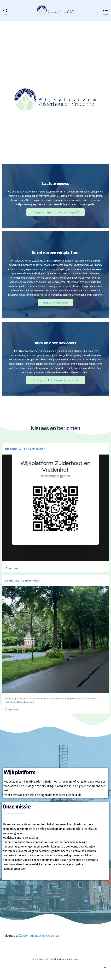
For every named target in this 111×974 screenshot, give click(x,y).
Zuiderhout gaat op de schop (39, 935)
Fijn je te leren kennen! (55, 302)
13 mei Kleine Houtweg (22, 580)
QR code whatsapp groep (25, 449)
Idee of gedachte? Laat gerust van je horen (55, 380)
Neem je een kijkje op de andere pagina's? (55, 212)
